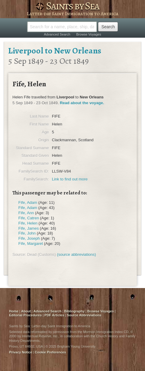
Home (14, 311)
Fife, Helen (28, 223)
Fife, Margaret (31, 243)
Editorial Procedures (25, 315)
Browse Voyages (88, 34)
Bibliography (74, 311)
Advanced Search (57, 34)
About (26, 311)
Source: (19, 254)
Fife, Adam (28, 202)
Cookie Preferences (50, 352)
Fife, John (27, 233)
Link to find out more (70, 179)
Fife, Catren (29, 218)
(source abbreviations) (76, 254)
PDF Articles (54, 315)
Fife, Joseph (29, 238)
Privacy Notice (20, 352)
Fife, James (29, 228)
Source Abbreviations (84, 315)
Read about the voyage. (82, 103)
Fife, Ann (26, 213)
